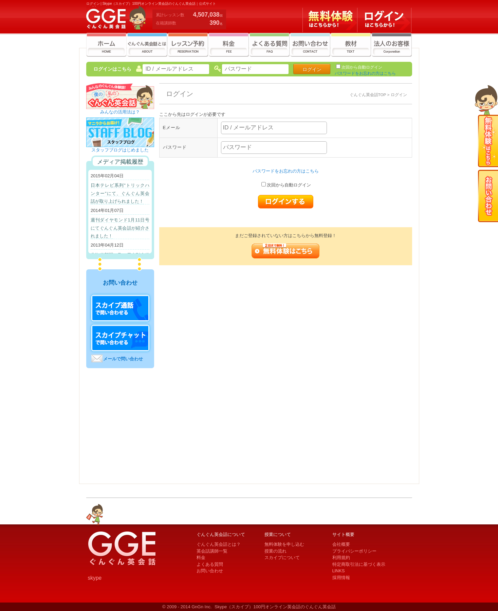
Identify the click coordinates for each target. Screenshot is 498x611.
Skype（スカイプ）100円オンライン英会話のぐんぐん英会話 (275, 606)
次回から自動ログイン (362, 67)
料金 (201, 557)
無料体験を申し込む (284, 544)
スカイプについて (282, 557)
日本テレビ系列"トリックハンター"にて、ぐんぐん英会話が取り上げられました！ (120, 193)
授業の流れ (275, 551)
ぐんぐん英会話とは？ (219, 544)
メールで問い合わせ (123, 358)
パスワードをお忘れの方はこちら (365, 73)
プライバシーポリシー (354, 551)
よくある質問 (210, 564)
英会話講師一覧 (212, 551)
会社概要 (341, 544)
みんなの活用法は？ (120, 109)
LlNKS (338, 570)
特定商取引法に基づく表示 (358, 564)
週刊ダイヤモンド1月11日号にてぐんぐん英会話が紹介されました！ (120, 227)
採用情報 (341, 577)
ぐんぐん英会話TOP (368, 94)
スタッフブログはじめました (120, 147)
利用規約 (341, 557)
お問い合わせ (210, 570)
